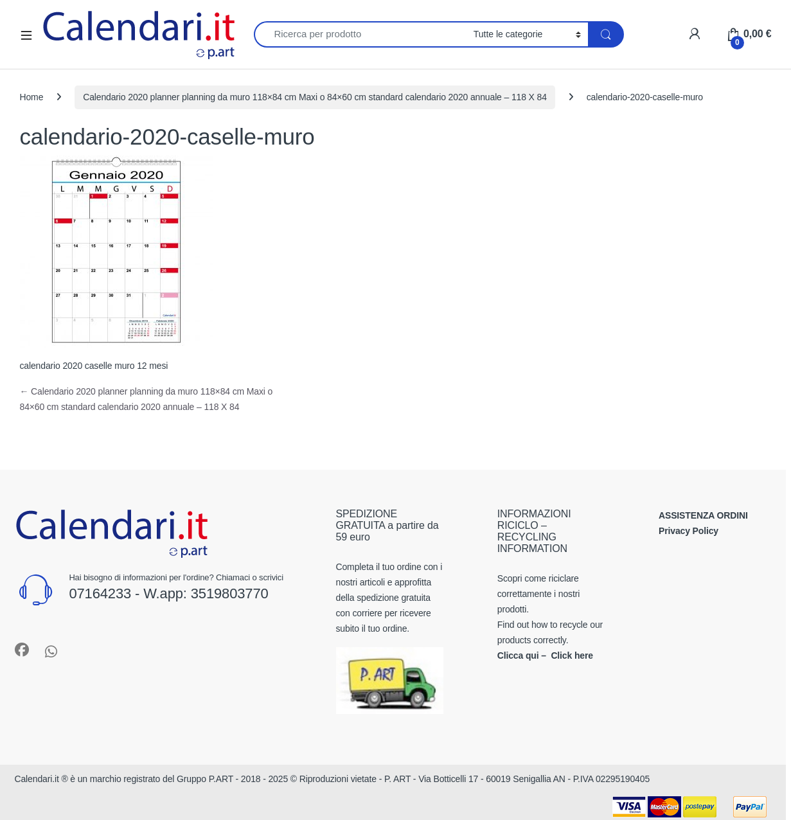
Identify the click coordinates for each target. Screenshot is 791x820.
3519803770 (230, 593)
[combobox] (360, 34)
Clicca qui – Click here (545, 655)
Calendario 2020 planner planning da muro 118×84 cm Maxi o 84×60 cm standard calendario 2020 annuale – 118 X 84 (315, 97)
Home (32, 97)
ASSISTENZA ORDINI (703, 515)
